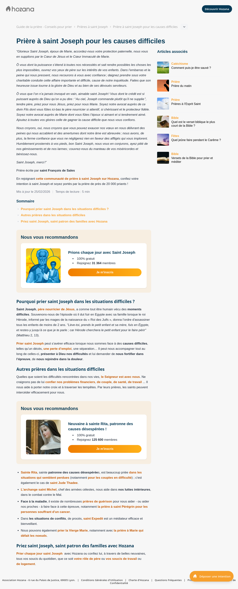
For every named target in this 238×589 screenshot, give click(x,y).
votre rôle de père (87, 559)
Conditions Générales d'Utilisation (102, 580)
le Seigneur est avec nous (120, 377)
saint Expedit (93, 518)
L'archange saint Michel (39, 489)
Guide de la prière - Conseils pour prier (44, 27)
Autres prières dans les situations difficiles (53, 215)
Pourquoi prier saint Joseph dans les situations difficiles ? (65, 209)
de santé (119, 382)
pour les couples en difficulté (110, 477)
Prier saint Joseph (30, 343)
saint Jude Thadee (64, 483)
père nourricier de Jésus (56, 309)
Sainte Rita (29, 472)
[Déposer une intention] (212, 576)
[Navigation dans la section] (145, 27)
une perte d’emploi (58, 348)
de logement (25, 564)
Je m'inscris (104, 272)
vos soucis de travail (122, 559)
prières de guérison (97, 501)
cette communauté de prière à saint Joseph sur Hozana (77, 178)
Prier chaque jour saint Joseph (39, 553)
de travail (135, 382)
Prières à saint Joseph (92, 27)
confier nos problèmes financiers (70, 382)
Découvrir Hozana (217, 9)
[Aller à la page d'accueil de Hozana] (20, 9)
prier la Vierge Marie (73, 530)
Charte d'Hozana (139, 580)
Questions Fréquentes (168, 580)
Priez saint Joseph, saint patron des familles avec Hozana (64, 221)
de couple (104, 382)
